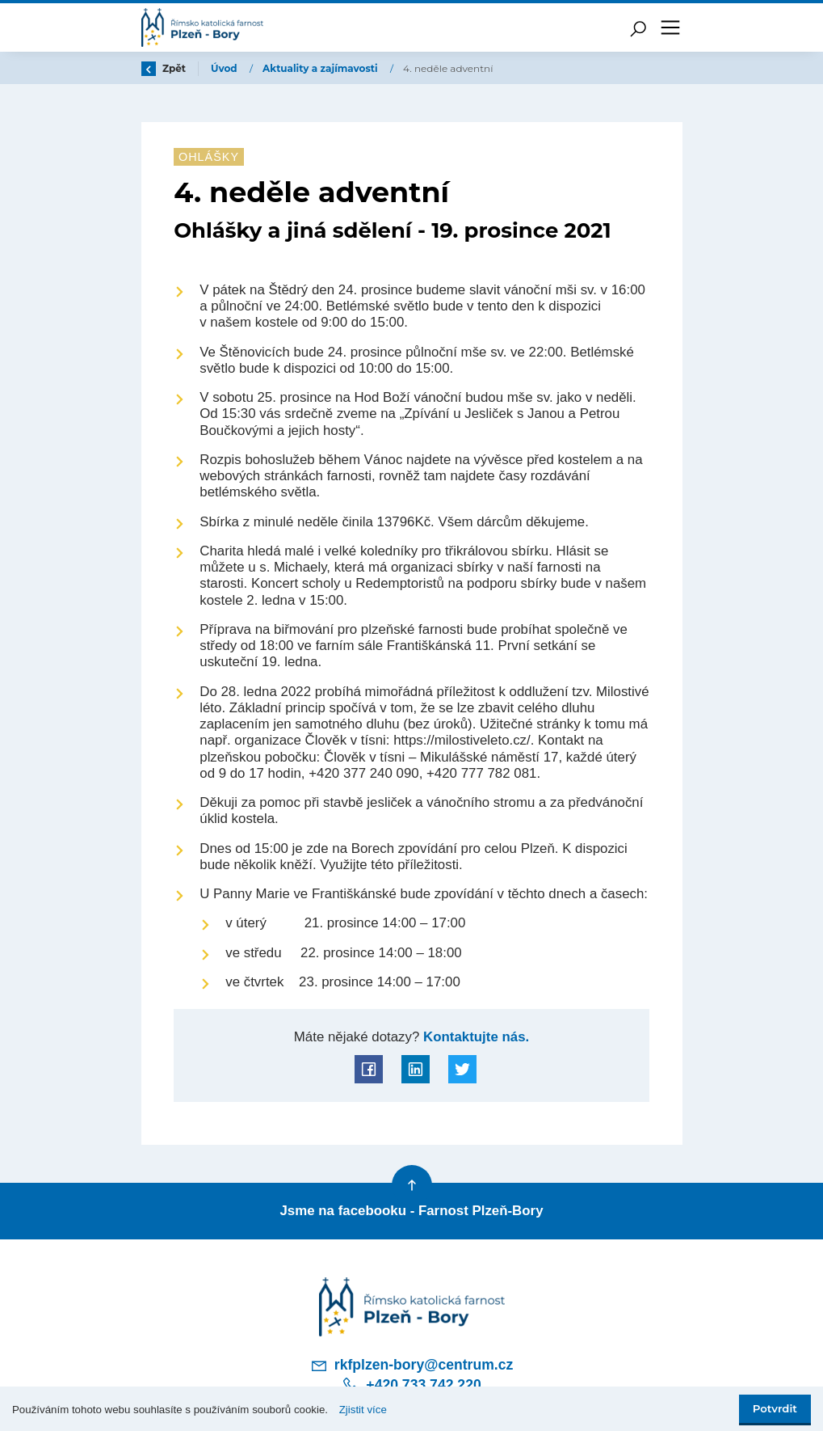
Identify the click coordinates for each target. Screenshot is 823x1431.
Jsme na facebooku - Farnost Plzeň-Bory (411, 1210)
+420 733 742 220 (411, 1385)
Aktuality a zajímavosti (321, 68)
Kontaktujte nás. (474, 1037)
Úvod (225, 68)
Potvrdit (775, 1408)
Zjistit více (363, 1410)
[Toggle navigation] (670, 27)
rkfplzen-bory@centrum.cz (412, 1365)
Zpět (164, 68)
